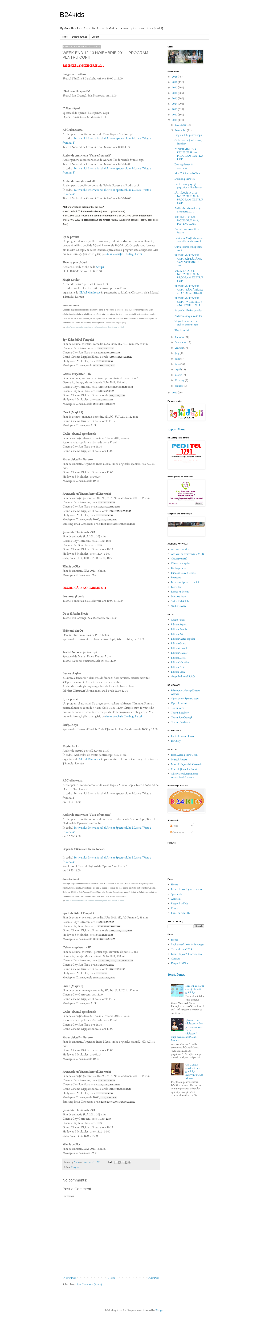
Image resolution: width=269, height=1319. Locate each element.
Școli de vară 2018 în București (187, 944)
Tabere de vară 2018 (181, 949)
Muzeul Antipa (179, 759)
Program (75, 1167)
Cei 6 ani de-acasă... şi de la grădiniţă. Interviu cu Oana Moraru (194, 1071)
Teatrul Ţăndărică (180, 722)
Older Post (153, 1278)
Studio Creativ (178, 606)
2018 (175, 82)
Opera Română (179, 703)
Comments (177, 832)
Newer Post (69, 1278)
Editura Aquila (178, 624)
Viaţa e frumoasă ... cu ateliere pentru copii (186, 322)
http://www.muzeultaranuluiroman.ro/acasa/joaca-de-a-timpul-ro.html (95, 327)
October (180, 337)
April (178, 369)
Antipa (100, 267)
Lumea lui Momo (180, 591)
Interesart (176, 577)
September (181, 342)
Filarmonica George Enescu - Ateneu (186, 692)
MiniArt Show (178, 596)
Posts (174, 826)
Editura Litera (178, 657)
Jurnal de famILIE (180, 913)
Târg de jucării (181, 330)
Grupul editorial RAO (183, 676)
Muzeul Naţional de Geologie (186, 764)
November (181, 130)
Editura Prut (177, 667)
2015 (175, 98)
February (180, 380)
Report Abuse (176, 429)
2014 (175, 104)
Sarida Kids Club (180, 601)
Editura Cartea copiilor (183, 638)
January (179, 386)
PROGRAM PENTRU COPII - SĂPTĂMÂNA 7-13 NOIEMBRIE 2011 (189, 289)
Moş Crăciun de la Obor (187, 173)
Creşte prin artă (179, 558)
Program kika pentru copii (188, 135)
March (179, 375)
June (177, 358)
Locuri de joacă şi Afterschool (186, 889)
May (177, 364)
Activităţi (176, 899)
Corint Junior (178, 620)
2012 (175, 114)
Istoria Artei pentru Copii (184, 754)
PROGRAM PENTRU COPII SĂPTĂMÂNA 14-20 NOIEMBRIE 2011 (188, 260)
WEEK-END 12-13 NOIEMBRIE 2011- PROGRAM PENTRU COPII (188, 276)
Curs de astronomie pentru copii (188, 248)
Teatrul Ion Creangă (181, 717)
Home (65, 37)
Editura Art (177, 634)
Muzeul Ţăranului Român (184, 769)
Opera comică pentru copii (185, 698)
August (179, 347)
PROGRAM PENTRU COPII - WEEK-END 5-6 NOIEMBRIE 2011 (188, 301)
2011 (175, 120)
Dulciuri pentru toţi (184, 178)
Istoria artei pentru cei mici (185, 582)
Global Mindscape (89, 292)
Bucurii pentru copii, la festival (186, 230)
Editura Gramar (179, 653)
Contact (95, 37)
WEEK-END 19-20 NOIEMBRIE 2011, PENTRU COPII (186, 220)
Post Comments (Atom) (89, 1284)
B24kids (72, 14)
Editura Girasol (179, 648)
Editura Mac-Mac (180, 662)
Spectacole (176, 894)
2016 (175, 93)
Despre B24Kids (79, 37)
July (177, 353)
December (180, 125)
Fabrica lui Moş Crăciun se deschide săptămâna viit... (189, 239)
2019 (175, 76)
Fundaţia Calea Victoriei (183, 573)
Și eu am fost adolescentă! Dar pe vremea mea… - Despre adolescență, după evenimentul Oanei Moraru (187, 1030)
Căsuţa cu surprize (180, 563)
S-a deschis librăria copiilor (188, 310)
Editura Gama (178, 643)
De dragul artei (178, 568)
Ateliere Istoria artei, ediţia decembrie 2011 (188, 209)
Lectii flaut (176, 587)
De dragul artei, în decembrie (183, 166)
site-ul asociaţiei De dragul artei (123, 254)
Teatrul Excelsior (180, 712)
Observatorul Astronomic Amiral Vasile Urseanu (184, 775)
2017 (175, 87)
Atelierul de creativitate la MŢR (187, 554)
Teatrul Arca (177, 708)
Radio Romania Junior (183, 736)
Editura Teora (178, 671)
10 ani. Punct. (176, 974)
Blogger (159, 1310)
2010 (175, 392)
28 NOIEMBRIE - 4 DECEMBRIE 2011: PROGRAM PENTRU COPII (188, 154)
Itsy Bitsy (176, 741)
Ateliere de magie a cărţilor (188, 316)
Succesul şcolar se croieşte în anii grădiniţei (194, 989)
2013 (175, 109)
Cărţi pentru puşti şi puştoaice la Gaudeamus (188, 185)
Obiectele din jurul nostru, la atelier (188, 141)
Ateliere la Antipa (180, 549)
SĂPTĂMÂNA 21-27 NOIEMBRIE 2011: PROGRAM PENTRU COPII (188, 198)
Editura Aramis (179, 629)
